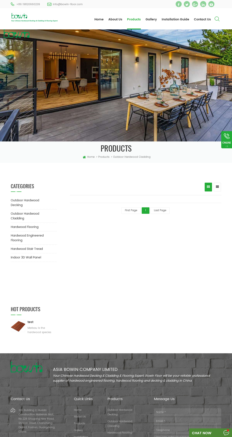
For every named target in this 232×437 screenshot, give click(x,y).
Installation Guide (175, 19)
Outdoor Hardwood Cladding (132, 157)
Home (99, 19)
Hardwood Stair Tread (27, 248)
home (89, 157)
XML (148, 432)
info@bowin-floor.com (68, 4)
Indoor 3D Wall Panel (26, 257)
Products (134, 19)
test (30, 285)
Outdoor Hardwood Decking (25, 203)
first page (131, 210)
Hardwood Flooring (24, 227)
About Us (115, 19)
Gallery (151, 19)
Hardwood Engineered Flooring (27, 238)
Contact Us (202, 19)
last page (160, 210)
